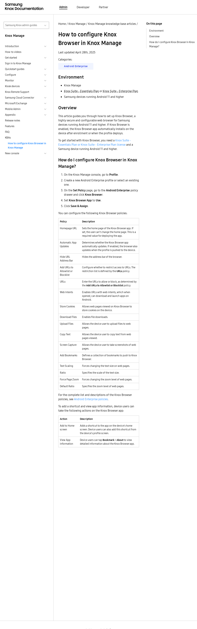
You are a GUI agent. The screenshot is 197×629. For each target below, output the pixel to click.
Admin (63, 7)
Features (9, 126)
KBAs (8, 137)
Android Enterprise (76, 66)
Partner (103, 7)
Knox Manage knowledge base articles (112, 24)
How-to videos (13, 52)
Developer (83, 7)
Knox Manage (76, 24)
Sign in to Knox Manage (18, 63)
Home (62, 24)
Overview (154, 36)
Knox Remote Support (17, 92)
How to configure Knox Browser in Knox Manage (27, 145)
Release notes (12, 120)
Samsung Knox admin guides (21, 25)
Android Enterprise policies (91, 399)
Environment (156, 30)
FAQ (7, 132)
